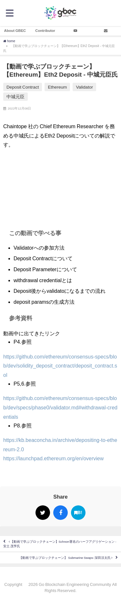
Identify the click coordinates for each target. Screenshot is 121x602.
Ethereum (57, 87)
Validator (84, 87)
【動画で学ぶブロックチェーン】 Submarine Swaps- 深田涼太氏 (65, 557)
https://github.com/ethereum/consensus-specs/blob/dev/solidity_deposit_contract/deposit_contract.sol (60, 366)
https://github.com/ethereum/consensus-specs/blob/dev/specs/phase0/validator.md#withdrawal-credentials (60, 407)
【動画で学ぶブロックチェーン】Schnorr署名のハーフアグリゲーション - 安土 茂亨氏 (59, 544)
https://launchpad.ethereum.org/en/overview (53, 458)
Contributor (45, 31)
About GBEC (15, 31)
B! (78, 512)
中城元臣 (15, 96)
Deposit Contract (22, 87)
